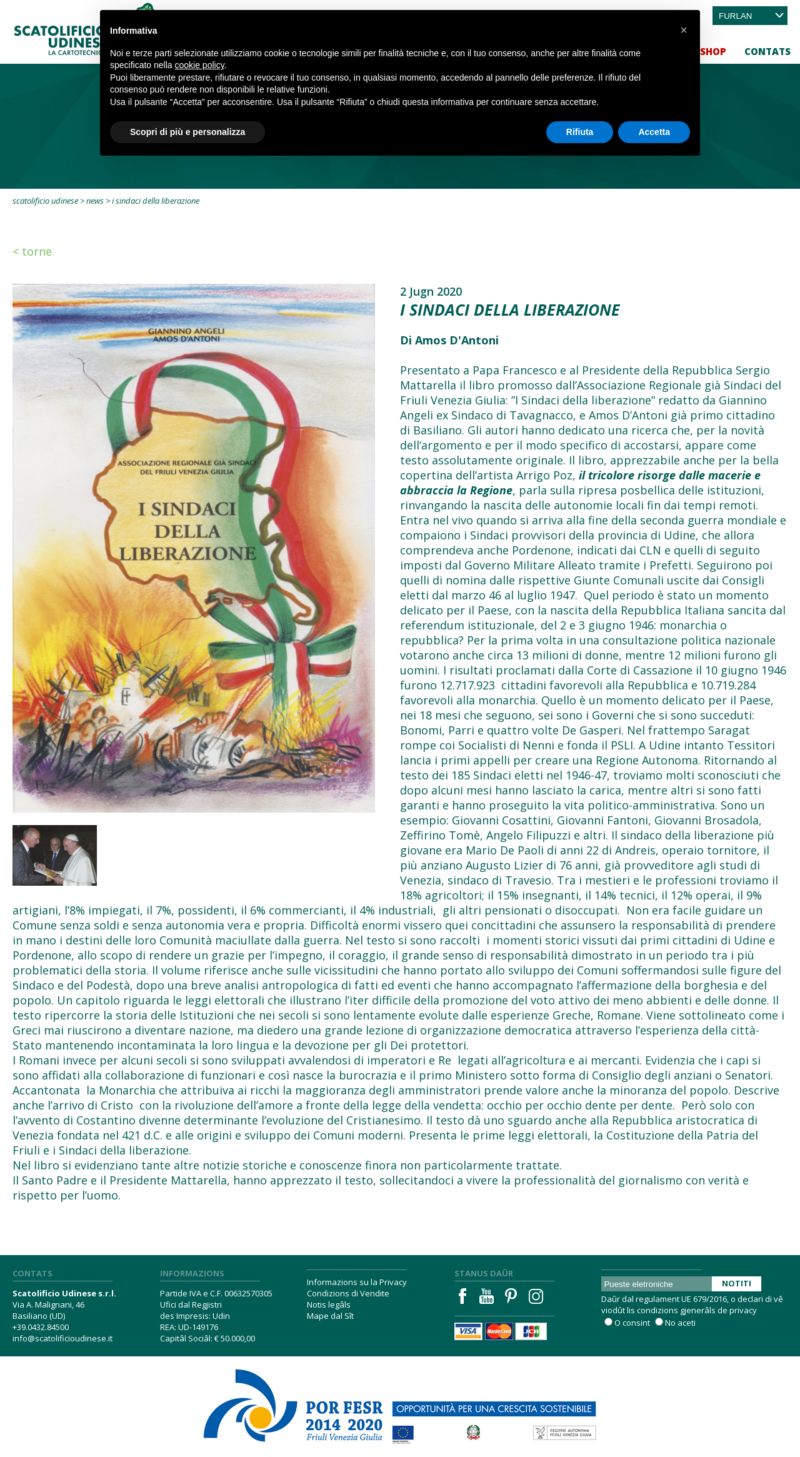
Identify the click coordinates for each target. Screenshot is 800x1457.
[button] (684, 30)
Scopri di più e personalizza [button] (187, 132)
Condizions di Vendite (348, 1293)
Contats (767, 51)
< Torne (32, 251)
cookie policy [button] (199, 65)
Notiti (736, 1283)
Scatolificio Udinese (45, 200)
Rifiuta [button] (580, 132)
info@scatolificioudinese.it (62, 1338)
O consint (632, 1322)
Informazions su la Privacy (357, 1282)
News (95, 200)
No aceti (680, 1322)
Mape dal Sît (330, 1315)
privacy (743, 1310)
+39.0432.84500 (40, 1327)
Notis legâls (329, 1304)
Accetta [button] (654, 132)
